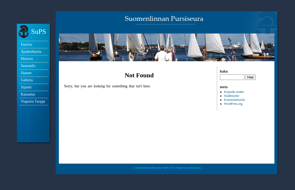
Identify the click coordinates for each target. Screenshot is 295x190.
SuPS (38, 31)
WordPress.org (233, 104)
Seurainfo (28, 66)
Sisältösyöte (231, 96)
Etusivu (26, 44)
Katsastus (28, 94)
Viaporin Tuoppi (33, 101)
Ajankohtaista (31, 52)
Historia (27, 59)
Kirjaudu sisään (234, 92)
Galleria (27, 80)
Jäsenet (26, 73)
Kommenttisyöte (234, 100)
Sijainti (26, 87)
